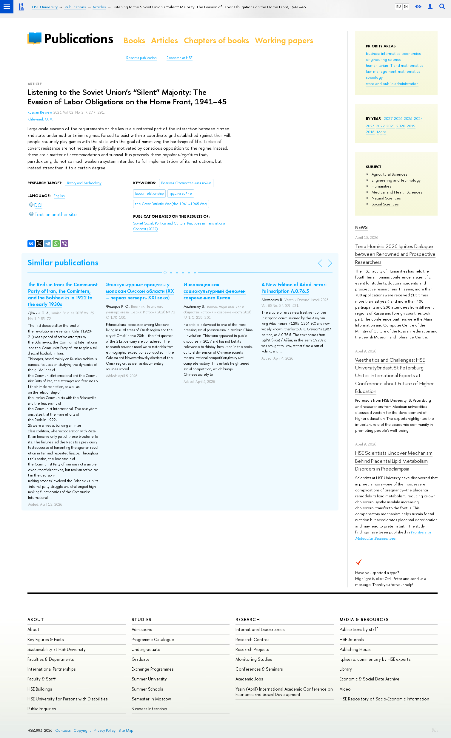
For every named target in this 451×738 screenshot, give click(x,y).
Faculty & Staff (41, 679)
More (381, 131)
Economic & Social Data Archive (369, 679)
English (59, 196)
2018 (370, 131)
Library (346, 669)
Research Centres (252, 639)
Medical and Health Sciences (397, 192)
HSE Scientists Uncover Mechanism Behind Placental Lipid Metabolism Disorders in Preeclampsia (393, 460)
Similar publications (62, 262)
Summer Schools (147, 689)
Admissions (142, 629)
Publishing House (356, 649)
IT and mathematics (406, 65)
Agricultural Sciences (389, 174)
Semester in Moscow (151, 699)
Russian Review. (40, 112)
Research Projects (252, 649)
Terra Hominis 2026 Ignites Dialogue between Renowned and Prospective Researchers (395, 254)
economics (411, 53)
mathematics (409, 71)
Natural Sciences (386, 198)
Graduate (141, 659)
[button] (165, 273)
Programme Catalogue (153, 639)
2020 (400, 126)
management (384, 71)
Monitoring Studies (253, 659)
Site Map (125, 730)
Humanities (381, 186)
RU (398, 6)
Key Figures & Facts (45, 639)
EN (406, 6)
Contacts (62, 730)
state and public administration (392, 83)
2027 (388, 118)
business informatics (383, 53)
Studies (142, 619)
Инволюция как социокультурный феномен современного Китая (215, 291)
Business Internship (149, 708)
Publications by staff (359, 629)
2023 (370, 126)
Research (247, 619)
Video (345, 689)
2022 (380, 126)
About (35, 619)
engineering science (383, 59)
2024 (418, 118)
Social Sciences (385, 204)
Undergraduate (146, 649)
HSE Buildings (39, 689)
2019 (411, 126)
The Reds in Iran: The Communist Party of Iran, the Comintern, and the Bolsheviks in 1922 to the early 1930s (63, 294)
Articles (164, 40)
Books (134, 40)
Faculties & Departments (50, 659)
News (361, 227)
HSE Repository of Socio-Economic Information (384, 699)
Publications (78, 38)
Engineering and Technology (396, 180)
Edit (435, 729)
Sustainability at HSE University (56, 649)
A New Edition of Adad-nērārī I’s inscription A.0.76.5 (294, 287)
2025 (408, 118)
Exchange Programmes (152, 669)
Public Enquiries (41, 708)
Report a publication (141, 57)
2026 (398, 118)
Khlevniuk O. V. (40, 119)
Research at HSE (180, 57)
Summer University (149, 679)
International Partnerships (51, 669)
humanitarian (377, 65)
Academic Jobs (249, 679)
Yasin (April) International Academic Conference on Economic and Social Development (284, 691)
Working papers (284, 40)
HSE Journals (352, 639)
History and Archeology (83, 183)
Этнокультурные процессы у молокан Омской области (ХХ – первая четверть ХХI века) (140, 291)
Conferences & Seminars (259, 669)
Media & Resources (364, 619)
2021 (390, 126)
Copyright (82, 730)
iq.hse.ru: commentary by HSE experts (375, 659)
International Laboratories (259, 629)
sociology (374, 77)
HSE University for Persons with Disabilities (67, 699)
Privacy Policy (105, 730)
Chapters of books (216, 40)
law (369, 71)
